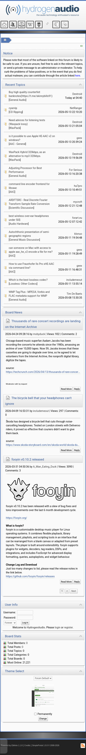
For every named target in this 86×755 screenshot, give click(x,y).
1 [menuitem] (62, 591)
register (68, 627)
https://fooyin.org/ (16, 517)
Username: (9, 612)
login (57, 627)
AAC (11, 191)
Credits (27, 745)
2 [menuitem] (67, 591)
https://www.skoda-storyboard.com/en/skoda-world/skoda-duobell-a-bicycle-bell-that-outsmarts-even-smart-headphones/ (43, 444)
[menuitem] (74, 591)
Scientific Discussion (21, 207)
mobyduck (39, 334)
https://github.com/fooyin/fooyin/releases (30, 576)
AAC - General (17, 143)
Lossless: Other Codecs (23, 283)
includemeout (74, 279)
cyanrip (13, 108)
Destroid (77, 93)
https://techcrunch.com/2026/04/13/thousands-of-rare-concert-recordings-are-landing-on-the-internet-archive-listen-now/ (43, 371)
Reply (77, 389)
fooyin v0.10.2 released (28, 459)
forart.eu (77, 217)
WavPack (14, 127)
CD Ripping (15, 111)
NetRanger (76, 108)
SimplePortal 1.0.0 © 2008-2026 (45, 745)
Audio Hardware (18, 223)
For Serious (75, 169)
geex (79, 137)
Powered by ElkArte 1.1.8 (11, 745)
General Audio (17, 99)
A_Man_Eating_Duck (44, 466)
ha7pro (78, 185)
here (77, 75)
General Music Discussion (24, 239)
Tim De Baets (74, 293)
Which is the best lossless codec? (28, 279)
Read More (66, 389)
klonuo (78, 233)
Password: (10, 617)
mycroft (77, 201)
